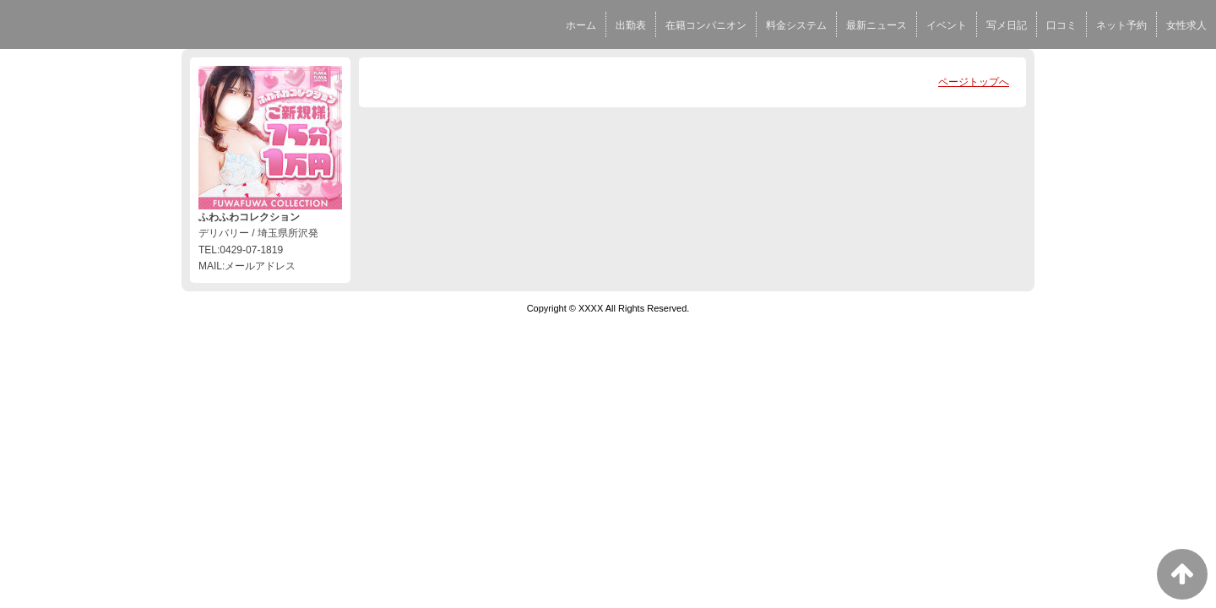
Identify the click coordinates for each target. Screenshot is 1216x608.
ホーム (581, 25)
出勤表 (631, 25)
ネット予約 (1121, 25)
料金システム (796, 25)
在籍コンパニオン (705, 25)
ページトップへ (973, 82)
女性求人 (1186, 25)
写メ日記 (1006, 25)
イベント (946, 25)
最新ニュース (876, 25)
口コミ (1061, 25)
